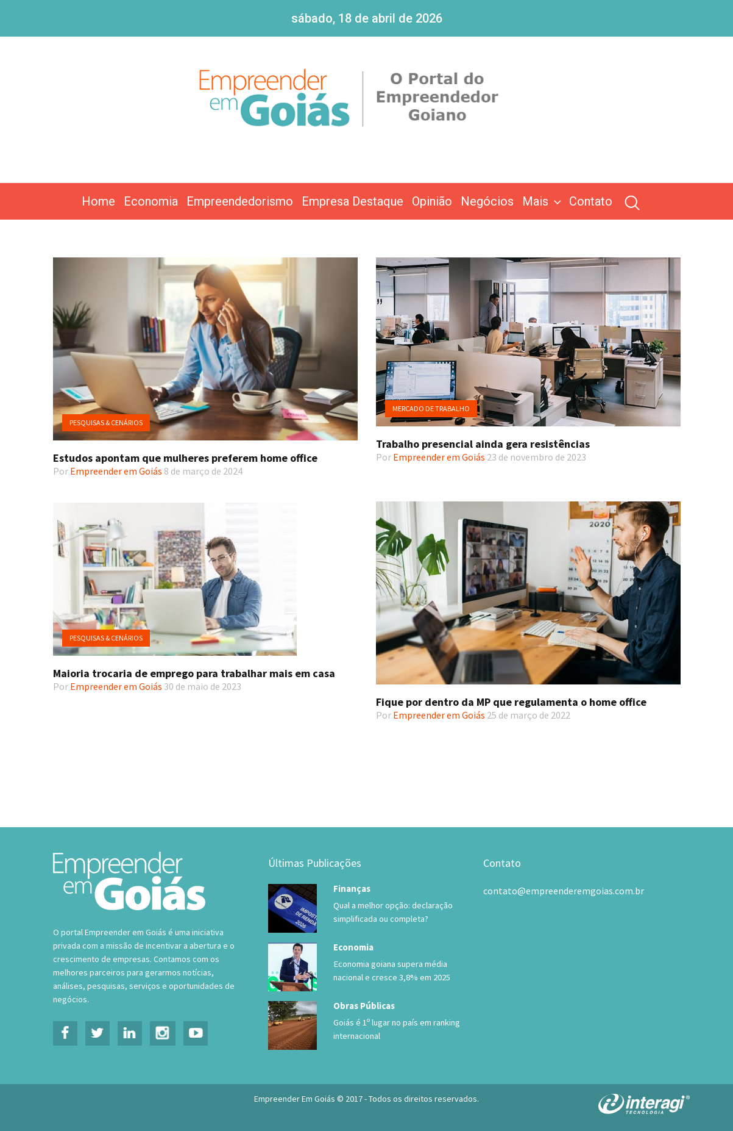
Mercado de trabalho (431, 408)
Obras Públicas (364, 1005)
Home (98, 201)
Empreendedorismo (239, 201)
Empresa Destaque (352, 201)
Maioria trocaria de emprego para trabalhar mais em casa (194, 673)
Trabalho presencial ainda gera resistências (483, 444)
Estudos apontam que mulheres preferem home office (185, 458)
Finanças (351, 888)
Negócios (487, 201)
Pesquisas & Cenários (106, 422)
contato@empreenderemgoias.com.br (563, 891)
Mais (543, 201)
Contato (590, 201)
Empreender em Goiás (116, 471)
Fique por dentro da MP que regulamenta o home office (511, 702)
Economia (151, 201)
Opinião (432, 201)
